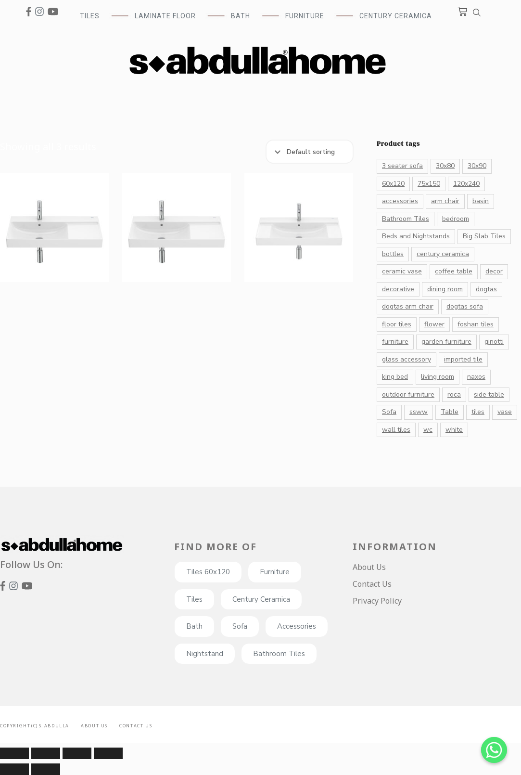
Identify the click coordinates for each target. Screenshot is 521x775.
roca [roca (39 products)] (454, 394)
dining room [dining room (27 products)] (445, 289)
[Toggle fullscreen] (77, 753)
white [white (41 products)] (454, 429)
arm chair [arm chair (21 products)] (445, 201)
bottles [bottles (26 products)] (393, 253)
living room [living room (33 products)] (437, 376)
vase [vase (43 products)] (504, 411)
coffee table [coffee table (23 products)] (453, 271)
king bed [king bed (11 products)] (395, 376)
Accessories (296, 626)
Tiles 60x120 (208, 572)
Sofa (239, 626)
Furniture (275, 572)
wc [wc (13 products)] (427, 429)
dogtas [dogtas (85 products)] (486, 289)
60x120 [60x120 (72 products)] (393, 183)
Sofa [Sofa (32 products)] (389, 411)
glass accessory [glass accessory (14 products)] (406, 359)
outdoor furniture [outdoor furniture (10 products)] (408, 394)
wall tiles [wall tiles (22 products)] (396, 429)
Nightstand (204, 654)
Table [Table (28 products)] (449, 411)
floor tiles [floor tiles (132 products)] (396, 324)
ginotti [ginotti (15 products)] (494, 341)
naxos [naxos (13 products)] (476, 376)
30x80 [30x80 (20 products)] (445, 165)
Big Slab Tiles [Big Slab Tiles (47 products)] (484, 236)
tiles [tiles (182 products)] (477, 411)
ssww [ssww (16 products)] (418, 411)
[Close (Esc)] (14, 753)
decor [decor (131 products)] (494, 271)
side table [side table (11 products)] (489, 394)
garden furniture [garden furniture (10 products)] (446, 341)
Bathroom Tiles (279, 654)
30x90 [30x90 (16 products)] (477, 165)
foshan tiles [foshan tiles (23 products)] (475, 324)
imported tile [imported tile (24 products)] (463, 359)
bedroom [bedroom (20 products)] (455, 218)
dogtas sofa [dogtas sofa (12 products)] (464, 306)
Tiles (194, 599)
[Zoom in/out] (108, 753)
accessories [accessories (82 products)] (400, 201)
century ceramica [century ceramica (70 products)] (443, 253)
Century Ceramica (395, 16)
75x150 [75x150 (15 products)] (429, 183)
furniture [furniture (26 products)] (395, 341)
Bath (194, 626)
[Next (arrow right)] (45, 769)
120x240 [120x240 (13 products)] (466, 183)
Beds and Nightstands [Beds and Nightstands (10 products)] (416, 236)
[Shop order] (310, 152)
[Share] (45, 753)
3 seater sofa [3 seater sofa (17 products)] (402, 165)
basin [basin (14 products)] (480, 201)
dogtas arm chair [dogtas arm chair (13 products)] (407, 306)
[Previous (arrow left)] (14, 769)
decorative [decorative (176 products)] (398, 289)
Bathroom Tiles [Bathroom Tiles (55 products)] (405, 218)
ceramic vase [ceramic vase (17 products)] (402, 271)
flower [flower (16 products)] (434, 324)
